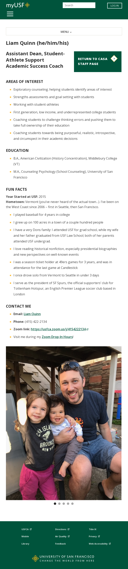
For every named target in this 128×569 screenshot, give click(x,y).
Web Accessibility (100, 543)
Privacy (95, 536)
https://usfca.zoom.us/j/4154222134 (60, 329)
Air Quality (63, 536)
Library (25, 543)
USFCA (27, 529)
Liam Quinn (32, 314)
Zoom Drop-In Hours (57, 337)
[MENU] (64, 31)
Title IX (92, 529)
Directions (62, 529)
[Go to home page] (64, 559)
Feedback (60, 543)
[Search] (79, 5)
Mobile (25, 536)
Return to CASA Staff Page (92, 61)
